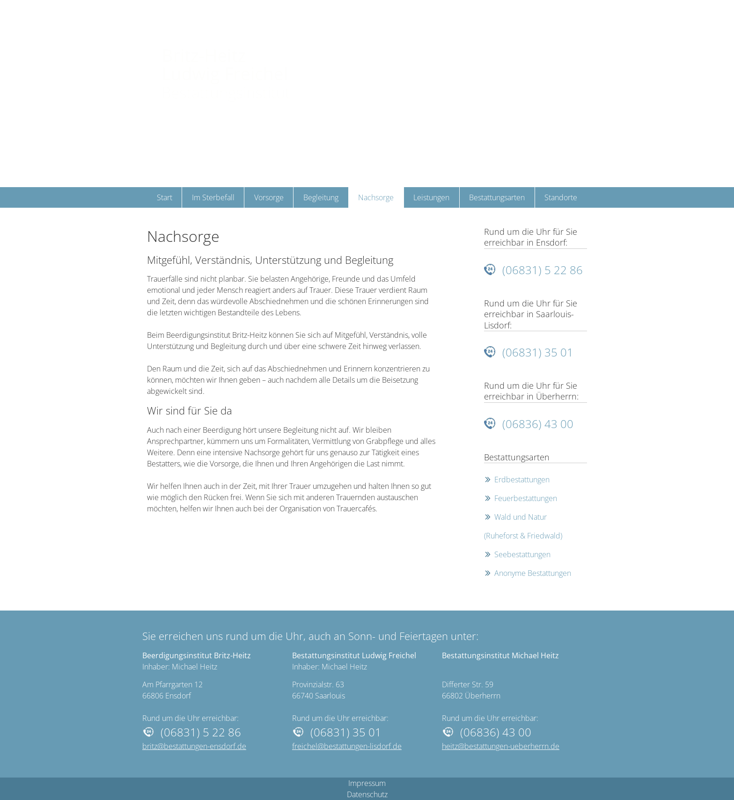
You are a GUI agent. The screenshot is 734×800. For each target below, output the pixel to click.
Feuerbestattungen (525, 498)
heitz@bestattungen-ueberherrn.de (500, 746)
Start (164, 197)
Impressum (367, 783)
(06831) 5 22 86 (542, 269)
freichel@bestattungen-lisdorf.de (347, 746)
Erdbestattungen (522, 479)
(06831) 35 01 (537, 352)
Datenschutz (367, 794)
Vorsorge (269, 197)
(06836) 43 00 (537, 423)
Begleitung (320, 197)
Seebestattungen (522, 554)
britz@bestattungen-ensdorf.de (194, 746)
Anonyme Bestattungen (532, 573)
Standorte (560, 197)
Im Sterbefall (213, 197)
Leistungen (431, 197)
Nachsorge (376, 197)
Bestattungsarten (497, 197)
